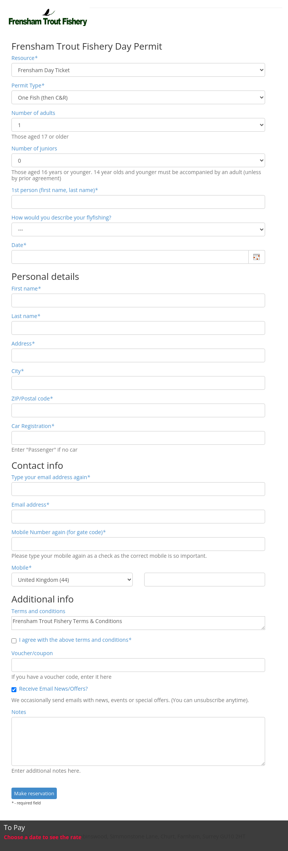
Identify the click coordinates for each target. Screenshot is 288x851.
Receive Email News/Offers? (49, 689)
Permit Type (27, 85)
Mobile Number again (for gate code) (58, 532)
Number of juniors (34, 148)
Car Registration (32, 426)
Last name (25, 316)
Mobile (21, 568)
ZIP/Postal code (32, 399)
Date (18, 245)
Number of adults (33, 113)
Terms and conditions (38, 611)
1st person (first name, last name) (54, 190)
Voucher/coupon (32, 653)
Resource (24, 58)
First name (26, 289)
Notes (18, 712)
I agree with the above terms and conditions (71, 640)
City (17, 371)
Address (23, 344)
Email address (30, 505)
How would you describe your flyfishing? (61, 218)
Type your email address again (50, 477)
